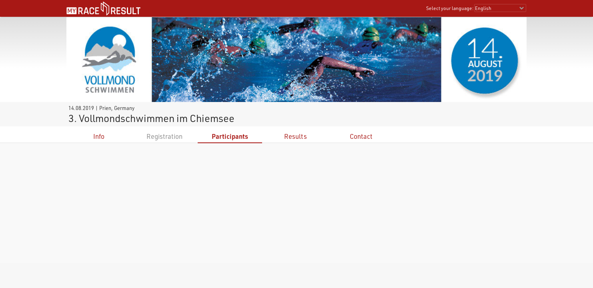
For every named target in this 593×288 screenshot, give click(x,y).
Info (98, 136)
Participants (230, 136)
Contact (361, 136)
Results (295, 136)
